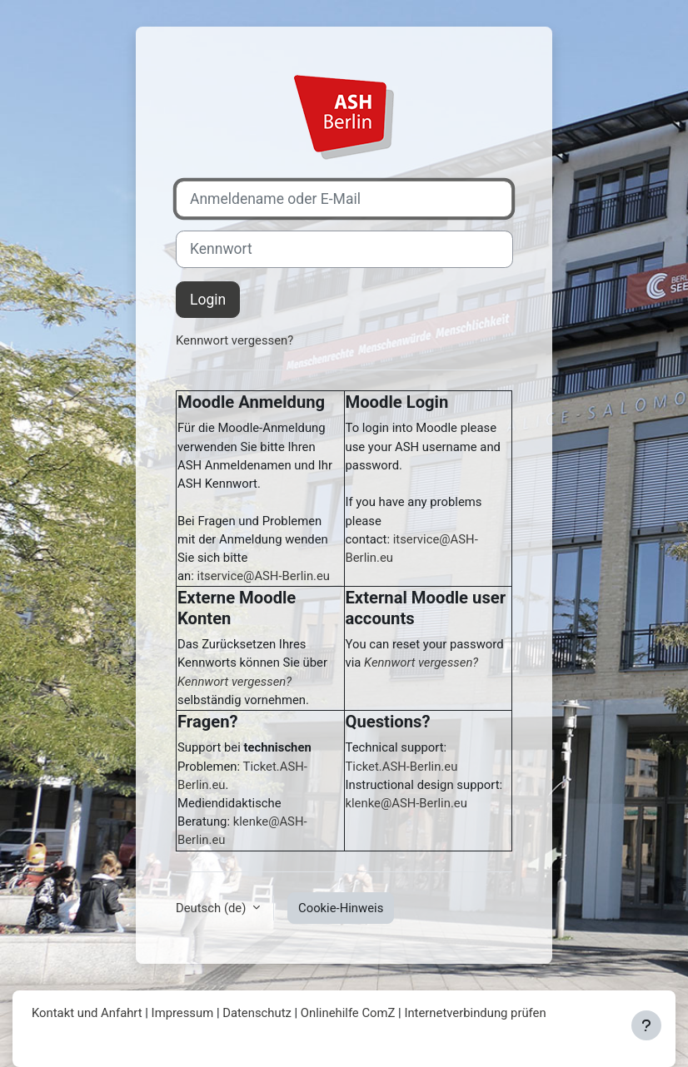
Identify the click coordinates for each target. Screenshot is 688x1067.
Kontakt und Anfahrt (87, 1012)
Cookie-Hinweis (340, 908)
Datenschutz (257, 1012)
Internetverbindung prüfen (475, 1012)
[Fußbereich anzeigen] (646, 1025)
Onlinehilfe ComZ (348, 1012)
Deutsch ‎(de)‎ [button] (212, 908)
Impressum (183, 1012)
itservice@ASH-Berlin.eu (263, 575)
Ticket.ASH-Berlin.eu (402, 766)
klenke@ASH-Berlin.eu (406, 803)
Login (208, 299)
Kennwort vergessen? (234, 340)
